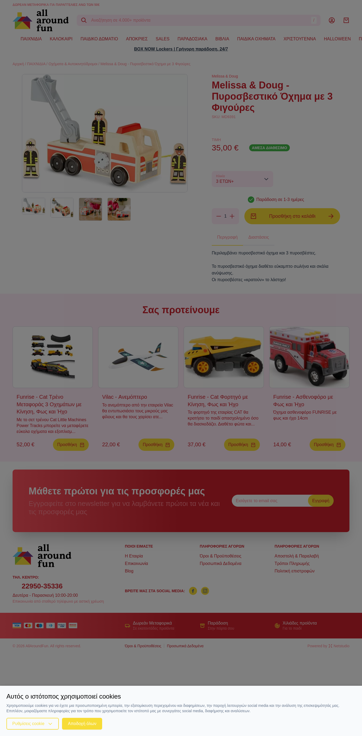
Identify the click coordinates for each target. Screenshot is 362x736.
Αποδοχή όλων (82, 723)
